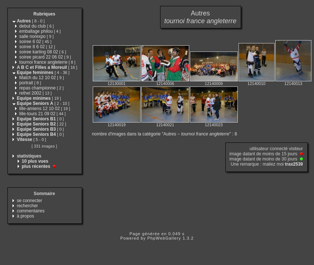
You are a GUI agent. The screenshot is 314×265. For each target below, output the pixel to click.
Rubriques (44, 14)
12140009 (214, 83)
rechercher (27, 205)
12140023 (214, 125)
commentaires (31, 210)
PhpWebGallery (164, 238)
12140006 (165, 83)
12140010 (256, 83)
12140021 (165, 125)
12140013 (293, 83)
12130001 (116, 83)
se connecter (29, 200)
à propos (25, 216)
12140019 (116, 125)
